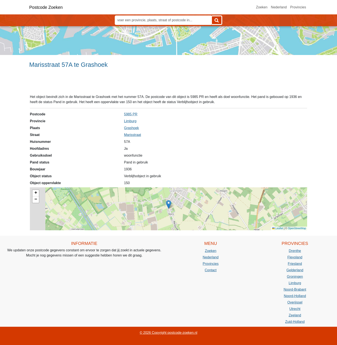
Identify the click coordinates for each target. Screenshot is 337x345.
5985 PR (130, 114)
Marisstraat (132, 135)
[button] (168, 204)
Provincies (298, 7)
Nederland (279, 7)
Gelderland (294, 270)
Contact (210, 270)
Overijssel (294, 302)
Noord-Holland (295, 296)
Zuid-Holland (295, 322)
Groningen (295, 276)
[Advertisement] (168, 83)
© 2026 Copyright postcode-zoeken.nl (168, 332)
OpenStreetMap (297, 228)
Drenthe (295, 251)
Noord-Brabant (295, 289)
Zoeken (261, 7)
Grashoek (131, 128)
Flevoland (294, 257)
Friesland (295, 264)
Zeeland (295, 315)
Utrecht (294, 309)
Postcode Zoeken (46, 7)
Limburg (130, 121)
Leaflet (277, 228)
